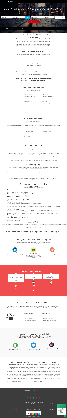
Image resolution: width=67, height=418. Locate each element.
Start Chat (61, 412)
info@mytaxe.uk (53, 405)
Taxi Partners (42, 3)
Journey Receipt (26, 3)
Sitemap (39, 409)
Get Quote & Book (33, 21)
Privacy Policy (35, 409)
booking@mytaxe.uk (27, 390)
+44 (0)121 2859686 (36, 405)
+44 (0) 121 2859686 (44, 28)
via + (28, 17)
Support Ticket (54, 28)
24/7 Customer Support (12, 28)
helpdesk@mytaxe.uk (55, 408)
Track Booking (11, 3)
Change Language (33, 3)
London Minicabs (51, 409)
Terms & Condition (29, 409)
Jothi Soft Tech (39, 416)
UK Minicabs (15, 409)
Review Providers (18, 3)
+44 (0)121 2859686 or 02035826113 (41, 390)
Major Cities (48, 3)
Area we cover (56, 3)
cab (38, 372)
